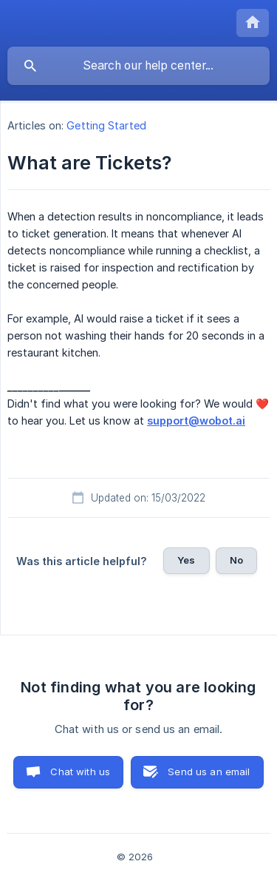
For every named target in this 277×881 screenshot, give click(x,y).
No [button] (236, 560)
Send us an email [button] (209, 771)
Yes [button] (186, 560)
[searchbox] (138, 66)
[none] (252, 23)
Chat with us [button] (80, 771)
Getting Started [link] (106, 125)
